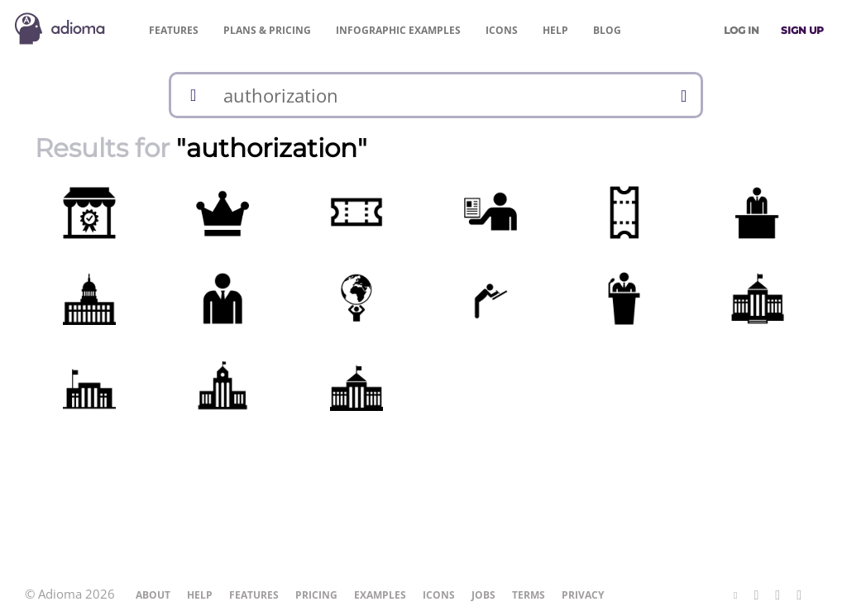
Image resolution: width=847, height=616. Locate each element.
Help (555, 30)
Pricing (267, 30)
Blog (607, 30)
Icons (502, 30)
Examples (398, 30)
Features (174, 30)
